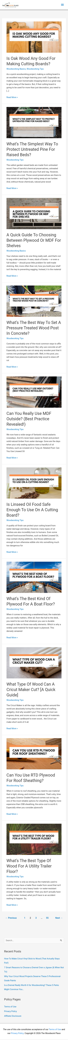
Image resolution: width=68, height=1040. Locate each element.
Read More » (12, 98)
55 (47, 918)
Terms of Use (10, 1007)
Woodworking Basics (16, 69)
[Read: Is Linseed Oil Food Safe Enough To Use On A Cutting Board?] (34, 483)
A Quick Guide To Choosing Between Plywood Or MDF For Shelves (34, 241)
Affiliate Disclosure (12, 1016)
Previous (11, 918)
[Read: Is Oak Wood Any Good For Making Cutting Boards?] (34, 37)
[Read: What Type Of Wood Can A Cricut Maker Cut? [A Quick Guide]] (34, 663)
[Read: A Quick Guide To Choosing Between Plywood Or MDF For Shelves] (34, 214)
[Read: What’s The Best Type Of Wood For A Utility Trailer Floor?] (34, 840)
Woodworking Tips (35, 69)
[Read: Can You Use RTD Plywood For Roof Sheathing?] (34, 754)
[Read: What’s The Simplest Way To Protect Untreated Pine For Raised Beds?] (34, 123)
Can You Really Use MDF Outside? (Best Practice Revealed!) (29, 419)
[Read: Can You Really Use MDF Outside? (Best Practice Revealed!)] (34, 392)
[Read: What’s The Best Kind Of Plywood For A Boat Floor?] (34, 577)
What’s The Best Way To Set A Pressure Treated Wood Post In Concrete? (34, 328)
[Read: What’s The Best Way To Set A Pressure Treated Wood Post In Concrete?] (34, 301)
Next (59, 918)
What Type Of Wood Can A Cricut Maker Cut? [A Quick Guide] (31, 690)
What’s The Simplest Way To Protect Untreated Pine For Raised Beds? (32, 150)
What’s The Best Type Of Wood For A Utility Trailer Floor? (29, 867)
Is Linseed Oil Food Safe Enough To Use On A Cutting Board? (32, 510)
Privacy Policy (10, 1012)
